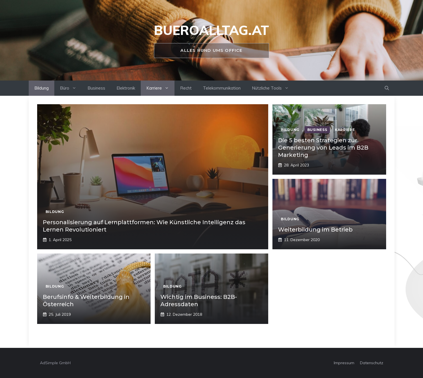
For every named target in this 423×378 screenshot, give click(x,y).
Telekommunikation (222, 88)
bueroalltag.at (211, 30)
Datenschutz (371, 362)
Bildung (41, 88)
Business (96, 88)
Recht (186, 88)
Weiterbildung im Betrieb (315, 229)
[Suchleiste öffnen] (387, 88)
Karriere (160, 88)
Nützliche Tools (273, 88)
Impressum (344, 362)
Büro (71, 88)
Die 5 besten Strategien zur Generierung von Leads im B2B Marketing (323, 147)
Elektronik (126, 88)
